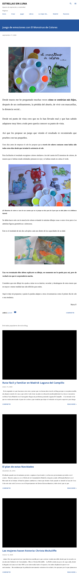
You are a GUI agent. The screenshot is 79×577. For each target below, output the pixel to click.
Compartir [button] (70, 313)
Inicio (4, 14)
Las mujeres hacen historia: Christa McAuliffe (29, 550)
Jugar (22, 14)
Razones (66, 14)
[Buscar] (70, 3)
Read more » (72, 404)
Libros (31, 14)
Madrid (55, 14)
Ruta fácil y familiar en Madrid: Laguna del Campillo (33, 382)
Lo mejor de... (43, 14)
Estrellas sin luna (14, 3)
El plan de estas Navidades (18, 466)
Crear (13, 14)
